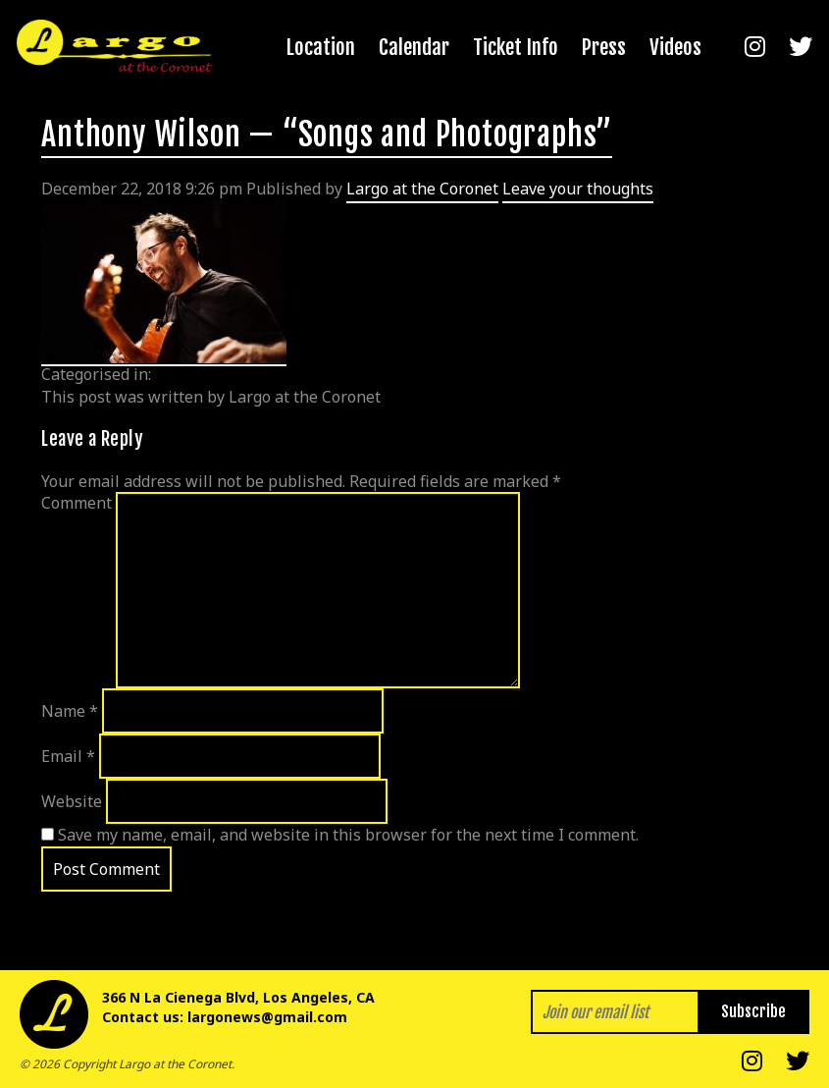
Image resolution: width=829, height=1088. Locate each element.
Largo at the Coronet (422, 188)
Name (69, 711)
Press (604, 47)
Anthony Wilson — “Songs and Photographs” (326, 134)
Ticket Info (515, 47)
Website (71, 801)
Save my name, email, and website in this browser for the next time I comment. (348, 834)
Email (68, 756)
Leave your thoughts (577, 188)
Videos (675, 47)
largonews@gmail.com (267, 1016)
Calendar (414, 47)
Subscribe (753, 1011)
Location (320, 47)
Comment (76, 503)
